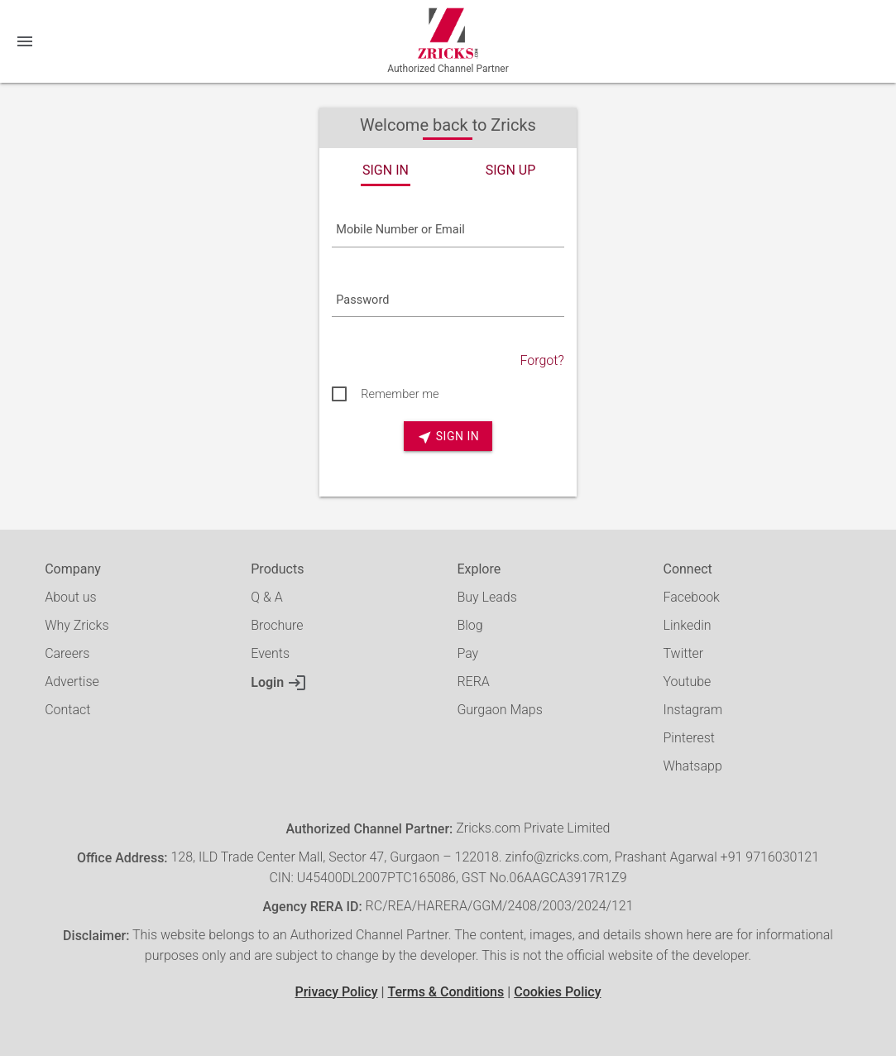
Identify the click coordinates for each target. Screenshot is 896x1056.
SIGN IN (385, 170)
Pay (467, 653)
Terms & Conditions (445, 992)
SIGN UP (511, 170)
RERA (473, 681)
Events (270, 653)
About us (71, 597)
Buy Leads (486, 597)
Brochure (277, 625)
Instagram (692, 710)
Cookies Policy (557, 992)
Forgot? (541, 360)
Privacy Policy (336, 992)
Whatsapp (692, 766)
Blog (469, 625)
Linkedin (687, 625)
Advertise (72, 681)
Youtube (687, 681)
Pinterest (688, 738)
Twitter (683, 653)
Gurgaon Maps (499, 710)
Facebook (691, 597)
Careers (67, 653)
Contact (67, 710)
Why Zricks (76, 625)
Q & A (266, 597)
